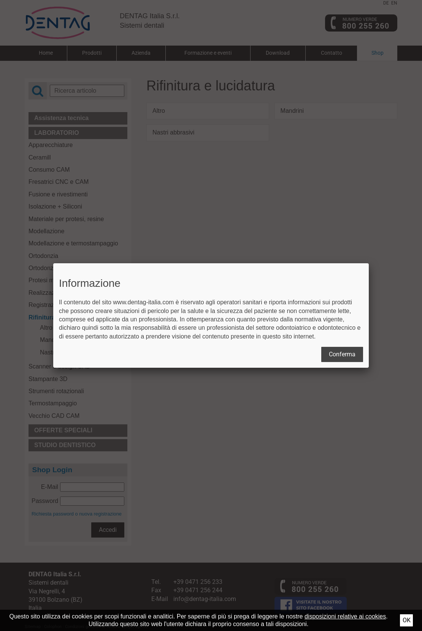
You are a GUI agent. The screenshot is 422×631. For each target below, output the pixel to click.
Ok (407, 620)
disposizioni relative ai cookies (345, 616)
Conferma (342, 354)
